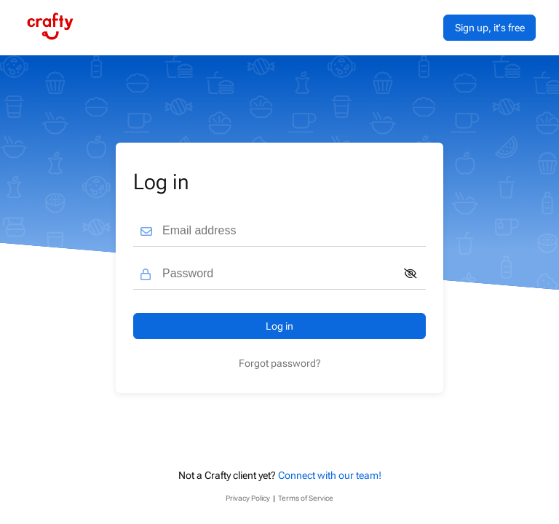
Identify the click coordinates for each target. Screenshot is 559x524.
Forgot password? (280, 363)
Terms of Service (305, 498)
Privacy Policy (248, 498)
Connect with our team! (329, 475)
